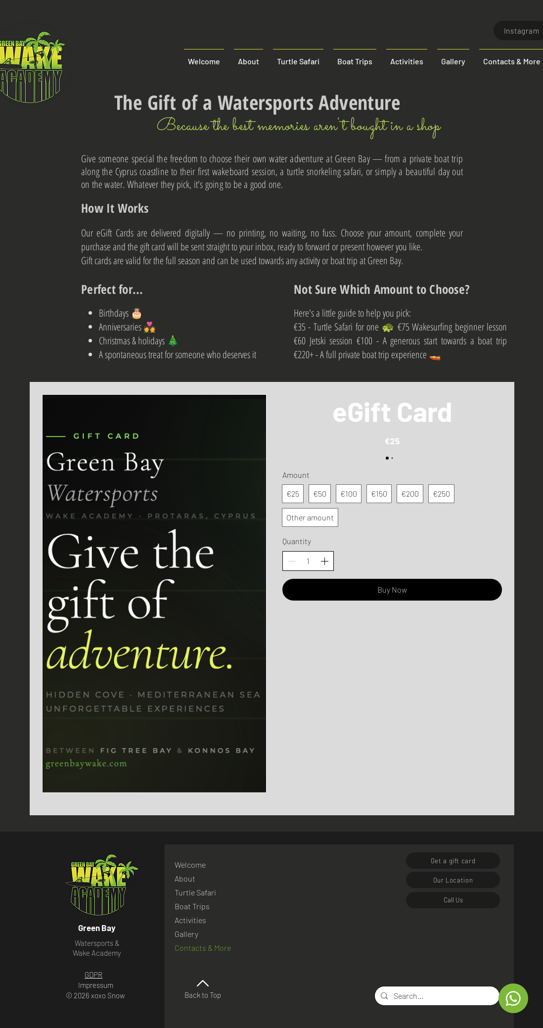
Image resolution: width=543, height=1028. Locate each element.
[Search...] (436, 995)
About (185, 878)
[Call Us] (453, 900)
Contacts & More (201, 947)
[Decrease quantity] (292, 561)
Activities (190, 920)
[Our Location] (453, 880)
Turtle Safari (195, 892)
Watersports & (97, 942)
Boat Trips (192, 906)
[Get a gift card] (453, 860)
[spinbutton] (308, 561)
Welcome (190, 864)
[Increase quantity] (324, 561)
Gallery (186, 933)
